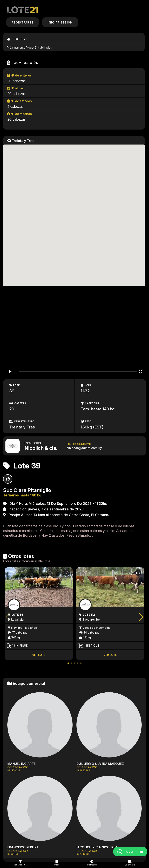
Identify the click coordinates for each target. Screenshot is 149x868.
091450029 (13, 770)
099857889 (83, 770)
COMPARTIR (130, 851)
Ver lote (38, 654)
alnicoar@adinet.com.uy (84, 448)
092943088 (83, 853)
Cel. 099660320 (79, 444)
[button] (68, 663)
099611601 (13, 853)
